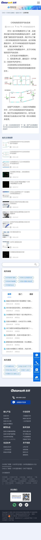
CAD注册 (28, 483)
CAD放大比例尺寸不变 (24, 366)
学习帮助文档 (27, 434)
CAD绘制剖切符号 (29, 27)
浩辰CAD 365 (7, 421)
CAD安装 (4, 481)
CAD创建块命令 (9, 366)
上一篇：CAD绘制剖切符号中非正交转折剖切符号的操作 (11, 127)
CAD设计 (24, 479)
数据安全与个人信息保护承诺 (23, 518)
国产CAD (9, 479)
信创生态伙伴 (7, 447)
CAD (3, 13)
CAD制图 (16, 49)
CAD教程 (32, 479)
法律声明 (5, 518)
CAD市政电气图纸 (10, 277)
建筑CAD (18, 13)
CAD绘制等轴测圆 (10, 281)
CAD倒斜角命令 (9, 285)
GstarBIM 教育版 (8, 436)
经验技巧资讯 (27, 439)
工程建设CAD (27, 416)
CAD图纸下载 (20, 483)
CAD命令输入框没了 (11, 370)
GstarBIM (6, 418)
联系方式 (25, 452)
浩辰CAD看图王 (8, 424)
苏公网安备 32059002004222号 (18, 516)
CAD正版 (22, 477)
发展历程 (25, 449)
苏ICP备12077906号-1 (8, 514)
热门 (20, 294)
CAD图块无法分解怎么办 (12, 374)
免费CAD (29, 477)
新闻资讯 (25, 455)
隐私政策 (11, 518)
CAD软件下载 (13, 477)
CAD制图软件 (22, 481)
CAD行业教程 (10, 13)
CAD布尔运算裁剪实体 (25, 277)
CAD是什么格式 (25, 370)
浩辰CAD (6, 416)
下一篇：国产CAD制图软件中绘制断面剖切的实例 (29, 126)
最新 (31, 294)
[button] (19, 7)
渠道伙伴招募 (7, 452)
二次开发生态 (7, 449)
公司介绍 (25, 447)
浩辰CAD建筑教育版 (9, 431)
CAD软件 (12, 34)
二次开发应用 (27, 421)
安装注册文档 (27, 431)
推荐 (9, 294)
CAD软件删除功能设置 (25, 281)
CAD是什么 (13, 481)
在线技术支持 (21, 402)
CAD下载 (21, 116)
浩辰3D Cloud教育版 (9, 439)
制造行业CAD (27, 418)
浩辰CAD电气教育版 (9, 434)
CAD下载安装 (9, 483)
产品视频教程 (27, 436)
